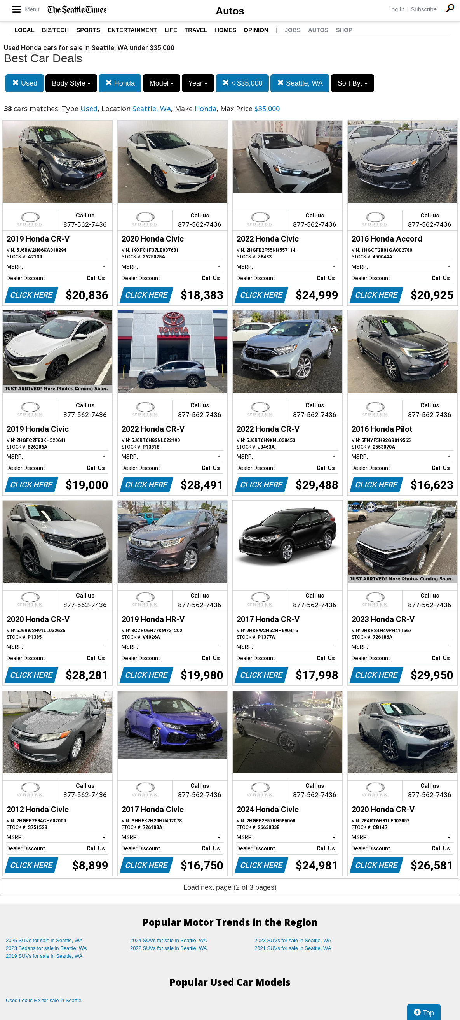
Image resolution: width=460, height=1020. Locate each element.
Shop (344, 29)
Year (197, 83)
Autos (230, 11)
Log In (396, 9)
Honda (120, 83)
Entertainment (132, 29)
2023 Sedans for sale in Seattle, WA (46, 948)
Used (24, 83)
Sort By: (353, 83)
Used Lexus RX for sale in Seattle (43, 1000)
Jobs (293, 29)
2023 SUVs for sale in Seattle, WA (292, 940)
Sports (88, 29)
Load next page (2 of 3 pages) (230, 887)
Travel (196, 29)
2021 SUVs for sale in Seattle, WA (292, 948)
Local (24, 29)
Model (162, 83)
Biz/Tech (55, 29)
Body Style (71, 83)
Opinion (256, 29)
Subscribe (424, 9)
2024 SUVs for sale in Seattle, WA (168, 940)
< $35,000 (242, 83)
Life (170, 29)
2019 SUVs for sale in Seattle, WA (44, 956)
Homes (225, 29)
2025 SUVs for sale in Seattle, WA (44, 940)
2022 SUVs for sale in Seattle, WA (168, 948)
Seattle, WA (299, 83)
